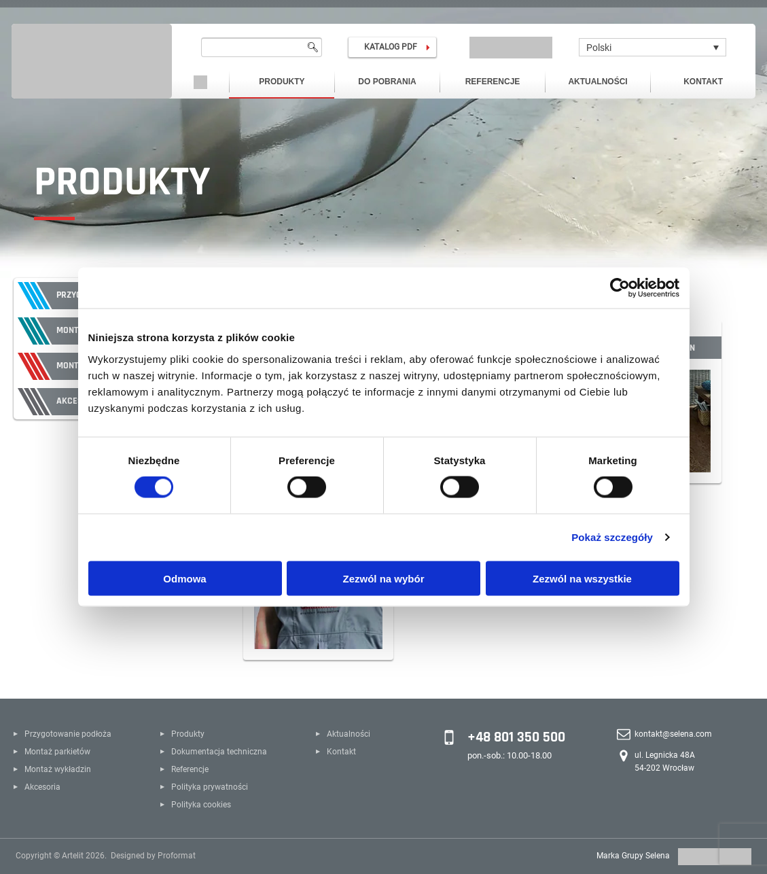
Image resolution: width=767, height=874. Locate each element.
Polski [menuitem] (598, 47)
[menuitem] (652, 47)
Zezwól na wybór (383, 578)
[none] (652, 47)
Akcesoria (42, 787)
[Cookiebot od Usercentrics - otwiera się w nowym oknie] (619, 288)
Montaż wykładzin (57, 769)
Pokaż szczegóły (612, 537)
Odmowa (184, 578)
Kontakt (703, 81)
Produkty (281, 81)
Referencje (492, 81)
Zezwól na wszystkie (582, 578)
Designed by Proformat (153, 855)
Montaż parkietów (57, 751)
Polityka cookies (201, 804)
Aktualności (597, 81)
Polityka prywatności (209, 787)
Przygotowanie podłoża (67, 734)
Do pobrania (387, 81)
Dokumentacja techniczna (219, 751)
